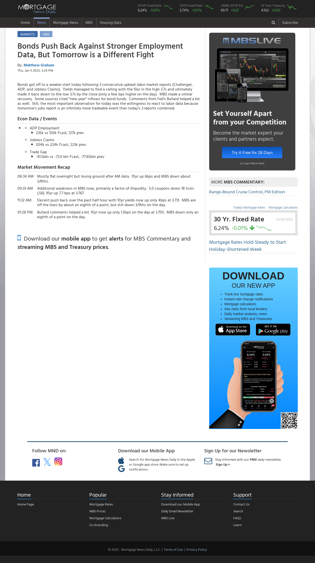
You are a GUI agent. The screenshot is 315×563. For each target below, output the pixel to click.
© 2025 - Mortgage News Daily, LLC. (134, 549)
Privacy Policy (197, 549)
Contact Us (241, 504)
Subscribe (290, 22)
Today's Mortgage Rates (249, 207)
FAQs (237, 517)
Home (25, 22)
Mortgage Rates (65, 22)
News (41, 22)
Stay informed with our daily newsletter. (248, 462)
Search (238, 511)
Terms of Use (173, 549)
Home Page (25, 504)
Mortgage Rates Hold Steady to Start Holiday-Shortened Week (247, 245)
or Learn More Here (252, 163)
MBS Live (167, 517)
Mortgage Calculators (283, 207)
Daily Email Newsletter (177, 511)
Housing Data (110, 22)
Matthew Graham (39, 65)
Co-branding (98, 524)
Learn (237, 524)
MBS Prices (97, 511)
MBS (89, 22)
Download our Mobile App (180, 504)
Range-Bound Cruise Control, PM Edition (247, 191)
